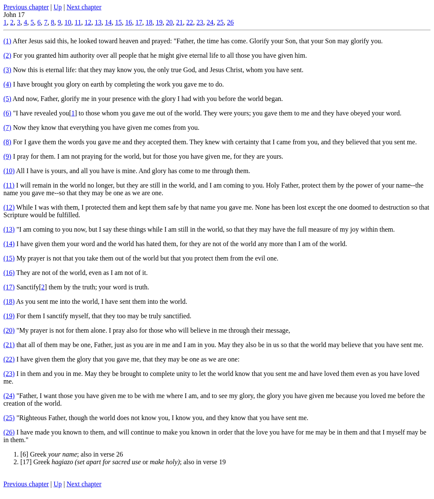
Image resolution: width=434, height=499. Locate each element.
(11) (8, 185)
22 (189, 22)
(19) (9, 316)
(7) (7, 127)
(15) (9, 258)
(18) (9, 301)
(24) (9, 395)
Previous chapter (26, 7)
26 (230, 22)
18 (148, 22)
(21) (9, 344)
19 (159, 22)
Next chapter (84, 7)
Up (57, 7)
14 (108, 22)
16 (128, 22)
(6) (7, 113)
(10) (9, 170)
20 (169, 22)
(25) (9, 417)
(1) (7, 41)
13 (98, 22)
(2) (7, 55)
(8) (7, 142)
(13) (9, 229)
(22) (9, 359)
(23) (9, 373)
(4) (7, 84)
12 (87, 22)
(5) (7, 98)
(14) (9, 243)
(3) (7, 69)
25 (220, 22)
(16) (9, 272)
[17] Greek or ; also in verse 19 (123, 461)
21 (179, 22)
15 (118, 22)
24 (209, 22)
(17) (9, 287)
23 (199, 22)
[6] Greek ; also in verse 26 (71, 454)
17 (138, 22)
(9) (7, 156)
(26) (9, 432)
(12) (9, 207)
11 (78, 22)
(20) (9, 330)
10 (67, 22)
